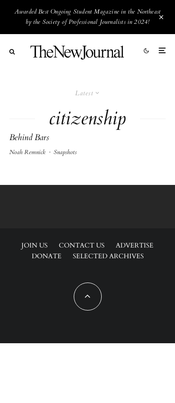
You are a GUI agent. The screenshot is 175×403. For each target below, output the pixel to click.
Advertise (135, 245)
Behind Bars (29, 138)
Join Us (34, 245)
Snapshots (65, 152)
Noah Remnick (27, 152)
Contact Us (82, 245)
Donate (47, 256)
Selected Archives (108, 256)
